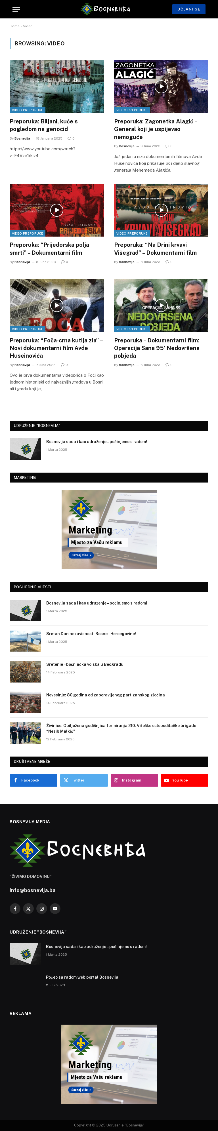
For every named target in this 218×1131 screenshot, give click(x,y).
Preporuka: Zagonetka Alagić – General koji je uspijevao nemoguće (155, 129)
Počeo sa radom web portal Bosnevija (82, 977)
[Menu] (16, 9)
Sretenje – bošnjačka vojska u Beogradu (84, 664)
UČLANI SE (188, 9)
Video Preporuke (27, 110)
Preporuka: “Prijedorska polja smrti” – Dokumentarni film (49, 248)
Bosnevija (22, 138)
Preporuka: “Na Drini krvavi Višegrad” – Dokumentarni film (155, 248)
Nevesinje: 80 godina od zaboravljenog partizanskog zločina (105, 695)
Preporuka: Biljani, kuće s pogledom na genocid (44, 125)
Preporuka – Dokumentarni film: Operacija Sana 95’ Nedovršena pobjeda (157, 348)
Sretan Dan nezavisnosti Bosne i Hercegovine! (91, 633)
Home (15, 26)
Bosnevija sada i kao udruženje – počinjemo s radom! (96, 441)
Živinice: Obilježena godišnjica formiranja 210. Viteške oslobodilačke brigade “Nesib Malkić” (121, 728)
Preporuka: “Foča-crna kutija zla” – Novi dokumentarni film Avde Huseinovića (56, 348)
